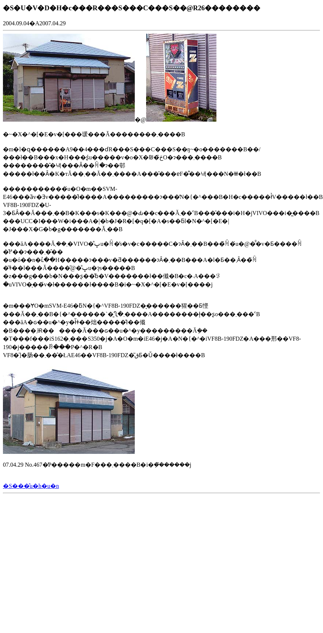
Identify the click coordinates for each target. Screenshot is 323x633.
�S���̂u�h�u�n (31, 486)
